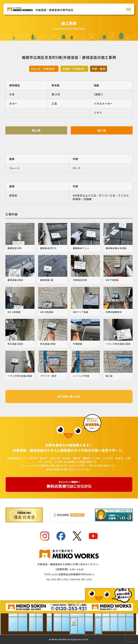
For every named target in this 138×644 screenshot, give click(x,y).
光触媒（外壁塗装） (74, 69)
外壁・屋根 (98, 69)
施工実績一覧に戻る (69, 396)
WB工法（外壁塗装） (44, 69)
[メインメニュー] (128, 9)
